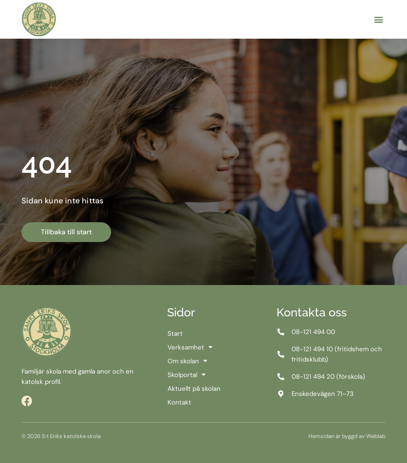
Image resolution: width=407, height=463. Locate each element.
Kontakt (179, 402)
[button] (378, 19)
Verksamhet (190, 347)
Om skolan (187, 361)
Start (175, 333)
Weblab (375, 436)
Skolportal (186, 375)
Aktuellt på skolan (194, 388)
